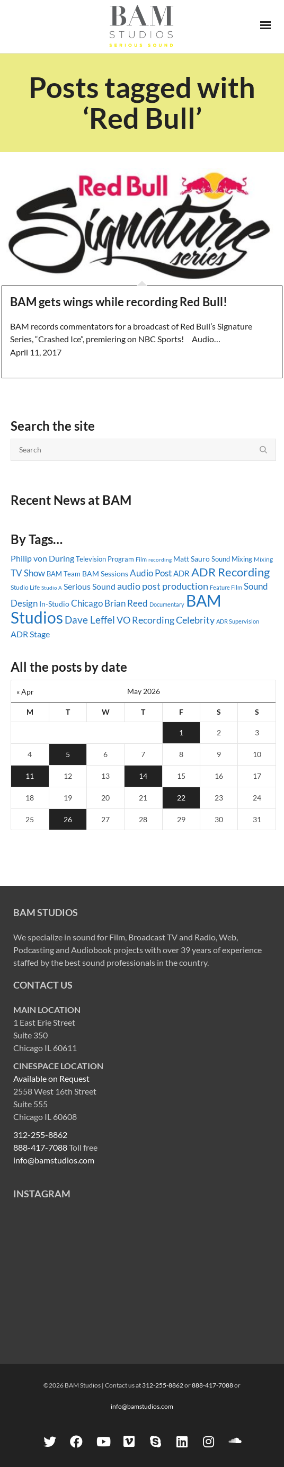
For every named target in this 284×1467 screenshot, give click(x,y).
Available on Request (51, 1078)
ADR (181, 573)
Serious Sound (90, 586)
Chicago (87, 603)
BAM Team (64, 574)
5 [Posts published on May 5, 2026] (68, 754)
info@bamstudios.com (53, 1160)
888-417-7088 (40, 1147)
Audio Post (151, 573)
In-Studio (54, 603)
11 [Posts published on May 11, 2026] (29, 775)
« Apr (25, 691)
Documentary (166, 604)
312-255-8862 (40, 1135)
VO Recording (145, 620)
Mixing (263, 559)
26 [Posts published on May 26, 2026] (68, 819)
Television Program (105, 559)
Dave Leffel (90, 620)
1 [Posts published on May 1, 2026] (181, 732)
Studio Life (25, 587)
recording (160, 559)
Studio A (51, 587)
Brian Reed (126, 603)
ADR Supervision (237, 621)
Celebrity (195, 620)
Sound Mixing (231, 559)
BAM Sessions (105, 573)
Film (141, 559)
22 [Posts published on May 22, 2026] (181, 797)
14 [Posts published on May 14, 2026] (143, 775)
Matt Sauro (191, 558)
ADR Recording (230, 572)
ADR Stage (30, 634)
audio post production (162, 586)
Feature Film (226, 587)
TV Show (28, 573)
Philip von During (42, 558)
